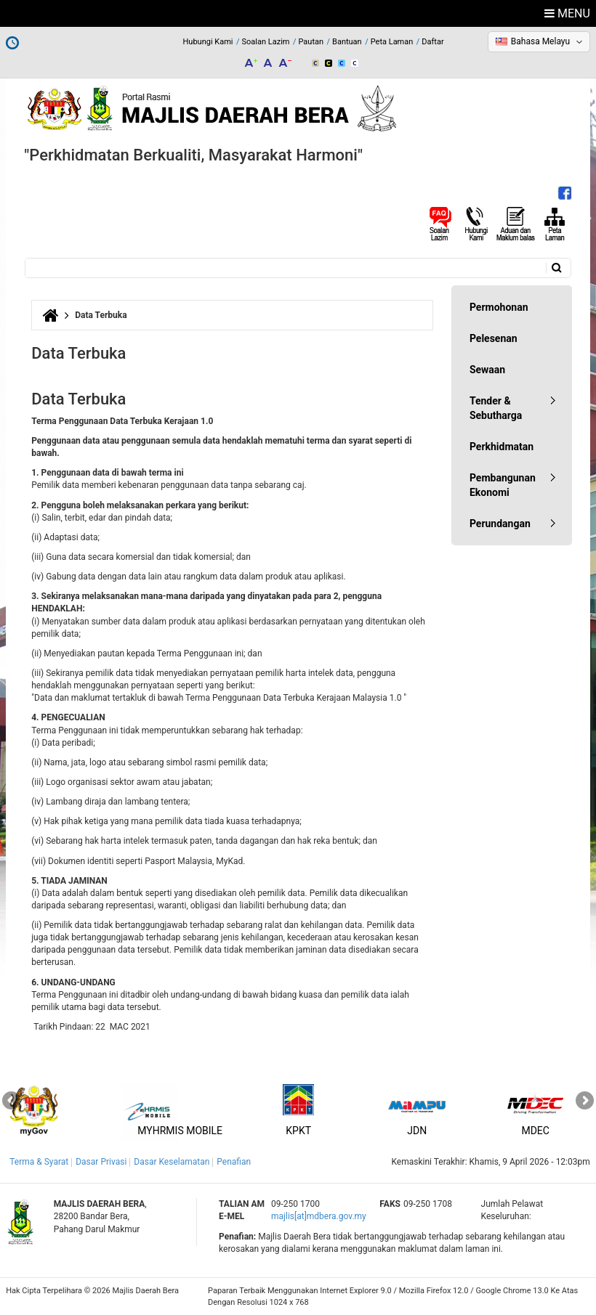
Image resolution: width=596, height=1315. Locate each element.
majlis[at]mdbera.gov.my (318, 1216)
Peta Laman (392, 41)
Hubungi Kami (208, 41)
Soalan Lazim (266, 41)
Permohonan (499, 307)
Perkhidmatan (501, 446)
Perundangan (500, 523)
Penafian (234, 1162)
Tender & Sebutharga (496, 408)
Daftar (432, 41)
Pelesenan (494, 338)
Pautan (310, 41)
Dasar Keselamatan (171, 1162)
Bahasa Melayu (540, 41)
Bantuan (347, 41)
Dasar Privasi (101, 1162)
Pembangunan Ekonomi (503, 485)
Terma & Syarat (38, 1162)
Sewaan (487, 369)
